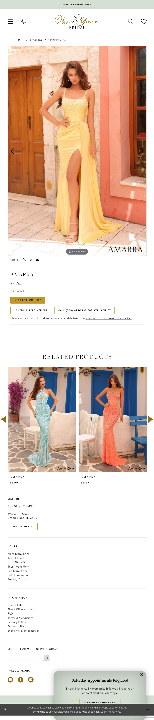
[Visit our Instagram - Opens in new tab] (10, 684)
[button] (10, 22)
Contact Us (15, 609)
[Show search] (130, 22)
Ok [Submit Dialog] (147, 714)
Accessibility (16, 630)
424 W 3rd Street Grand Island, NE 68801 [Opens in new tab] (23, 519)
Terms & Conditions (21, 622)
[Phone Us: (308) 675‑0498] (23, 22)
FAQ (10, 617)
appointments (24, 530)
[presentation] (42, 423)
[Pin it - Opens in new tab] (31, 260)
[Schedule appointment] (77, 5)
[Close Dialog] (5, 714)
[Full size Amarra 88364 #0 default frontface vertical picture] (77, 152)
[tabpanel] (77, 152)
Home (18, 41)
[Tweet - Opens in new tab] (24, 260)
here (117, 716)
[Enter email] (31, 662)
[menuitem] (10, 22)
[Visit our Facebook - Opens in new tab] (20, 684)
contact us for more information (109, 322)
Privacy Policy (17, 626)
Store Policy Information (24, 634)
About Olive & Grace (21, 613)
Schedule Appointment (33, 313)
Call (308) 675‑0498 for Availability (92, 313)
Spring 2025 (57, 41)
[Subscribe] (50, 662)
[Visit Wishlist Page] (143, 22)
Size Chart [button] (18, 292)
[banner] (77, 22)
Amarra (36, 41)
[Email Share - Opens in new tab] (37, 260)
